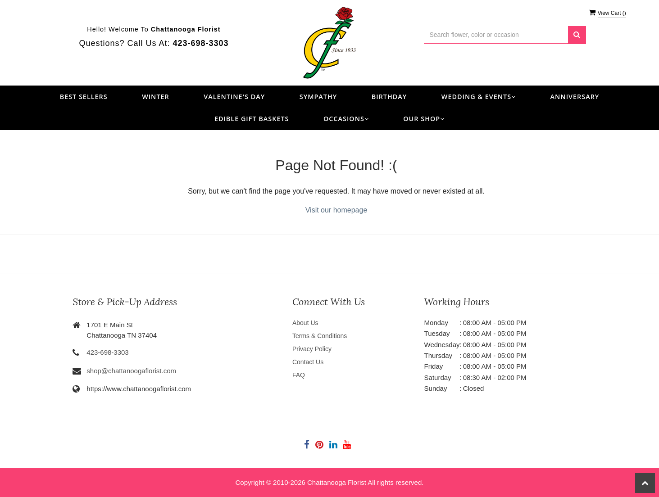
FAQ (298, 375)
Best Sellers (84, 96)
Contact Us (307, 362)
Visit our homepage (336, 210)
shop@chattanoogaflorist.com (131, 371)
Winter (155, 96)
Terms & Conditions (319, 335)
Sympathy (318, 96)
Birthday (389, 96)
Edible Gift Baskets (251, 118)
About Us (305, 322)
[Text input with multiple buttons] (496, 35)
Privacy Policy (312, 348)
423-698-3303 (107, 352)
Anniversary (575, 96)
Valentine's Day (234, 96)
